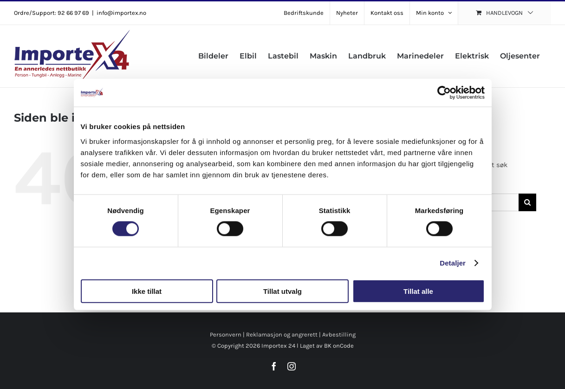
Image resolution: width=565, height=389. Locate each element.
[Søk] (527, 202)
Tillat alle (418, 291)
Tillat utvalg (282, 291)
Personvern (225, 334)
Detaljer (453, 263)
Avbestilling (339, 334)
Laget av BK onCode (327, 345)
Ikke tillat (147, 291)
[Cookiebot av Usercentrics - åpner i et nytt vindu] (444, 93)
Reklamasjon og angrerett (282, 334)
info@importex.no (121, 12)
